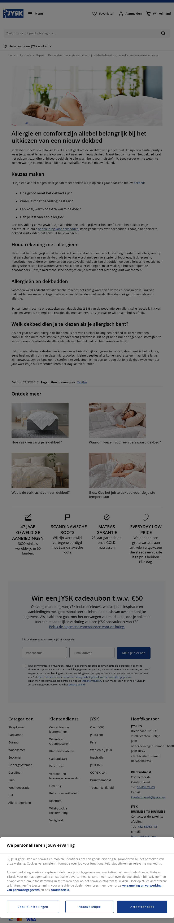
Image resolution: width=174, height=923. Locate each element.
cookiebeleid (60, 890)
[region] (87, 877)
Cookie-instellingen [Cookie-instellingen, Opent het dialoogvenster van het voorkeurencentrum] (33, 907)
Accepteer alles (142, 907)
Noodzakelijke (89, 907)
